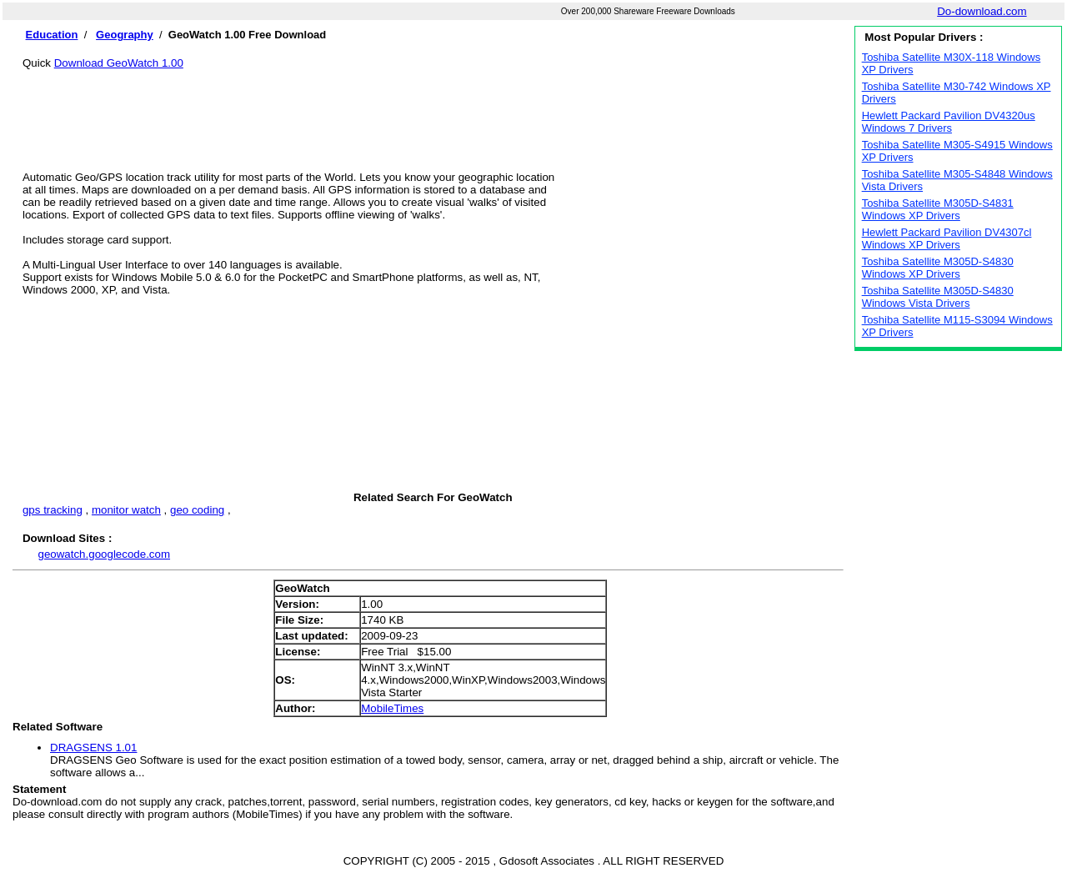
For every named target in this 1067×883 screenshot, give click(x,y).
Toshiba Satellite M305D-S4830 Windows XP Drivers (938, 267)
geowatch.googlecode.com (104, 554)
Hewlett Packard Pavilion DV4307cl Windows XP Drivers (947, 238)
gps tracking (53, 510)
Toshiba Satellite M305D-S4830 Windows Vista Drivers (938, 296)
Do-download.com (981, 11)
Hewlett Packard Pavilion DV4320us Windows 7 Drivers (948, 121)
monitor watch (126, 510)
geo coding (197, 510)
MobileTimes (392, 708)
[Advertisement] (432, 106)
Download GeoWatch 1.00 (118, 63)
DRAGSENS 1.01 (93, 747)
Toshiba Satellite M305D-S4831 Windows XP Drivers (938, 209)
